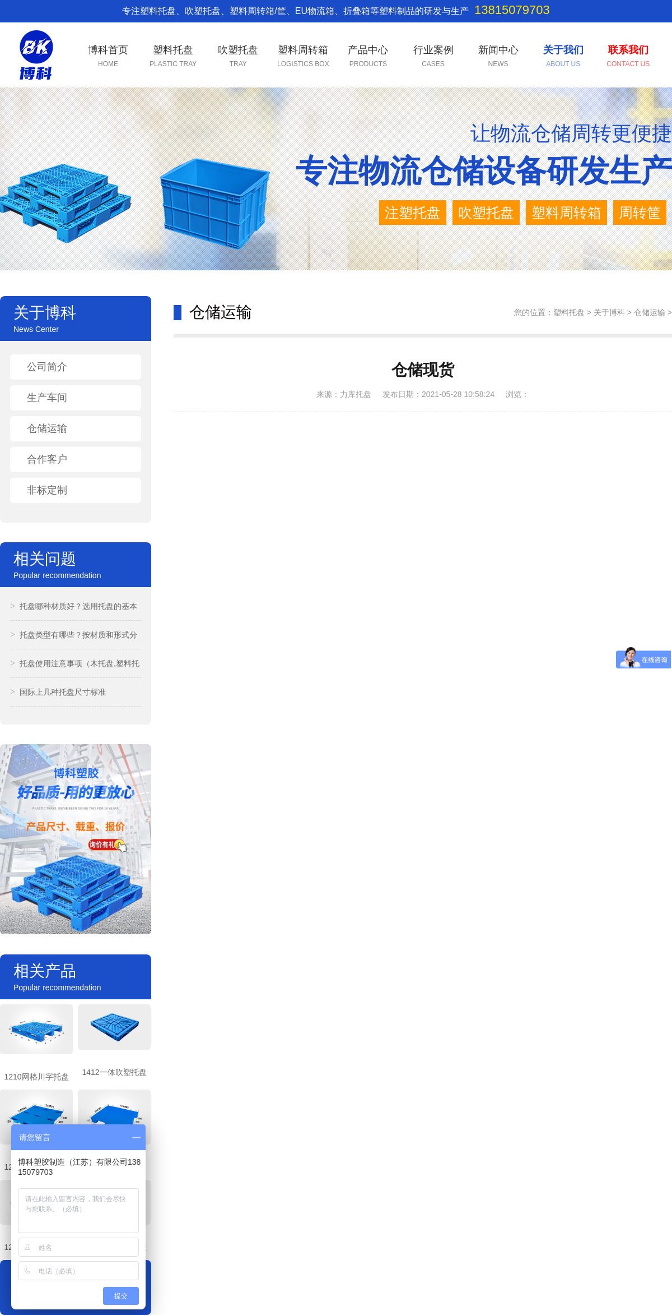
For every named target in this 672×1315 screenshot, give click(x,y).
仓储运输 (47, 428)
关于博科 (609, 312)
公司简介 (47, 366)
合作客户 (47, 459)
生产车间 (47, 397)
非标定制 (47, 490)
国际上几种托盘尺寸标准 (58, 692)
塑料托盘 (569, 312)
